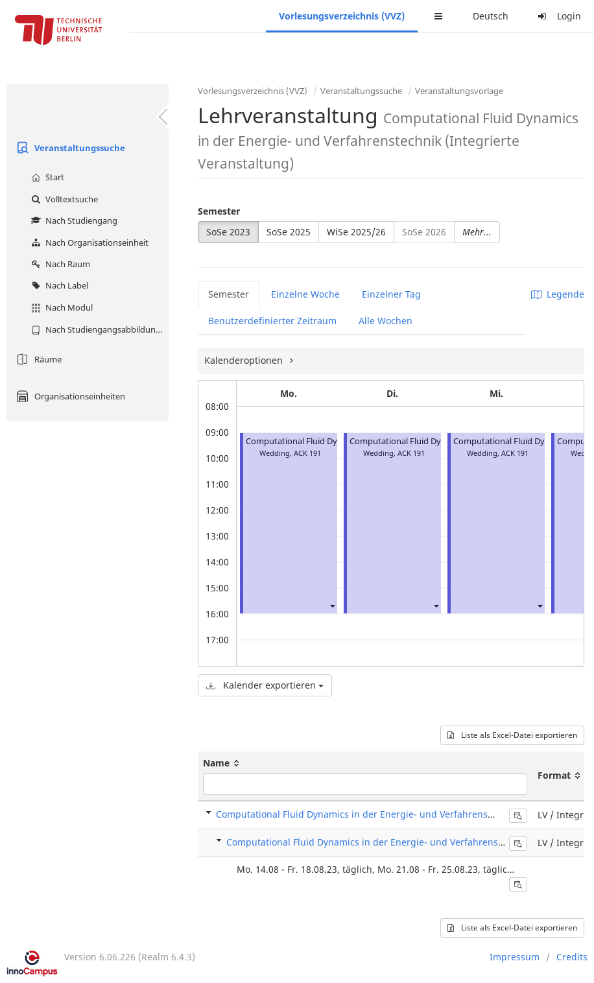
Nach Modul (60, 307)
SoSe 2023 (228, 232)
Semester (219, 211)
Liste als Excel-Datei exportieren (512, 734)
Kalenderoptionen (244, 360)
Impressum (515, 957)
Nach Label (58, 285)
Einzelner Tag (391, 294)
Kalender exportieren (265, 685)
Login (557, 16)
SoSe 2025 (289, 232)
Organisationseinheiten (69, 396)
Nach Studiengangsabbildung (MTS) (98, 329)
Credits (572, 957)
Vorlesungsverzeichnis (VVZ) (342, 16)
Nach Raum (59, 264)
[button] (332, 605)
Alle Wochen (385, 320)
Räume (37, 359)
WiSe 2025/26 (356, 232)
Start (46, 177)
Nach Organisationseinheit (88, 242)
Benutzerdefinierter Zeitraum (272, 320)
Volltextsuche (63, 199)
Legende (557, 294)
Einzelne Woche (305, 294)
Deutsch (490, 16)
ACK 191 (307, 453)
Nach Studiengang (72, 220)
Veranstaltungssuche (69, 148)
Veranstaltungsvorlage (459, 91)
